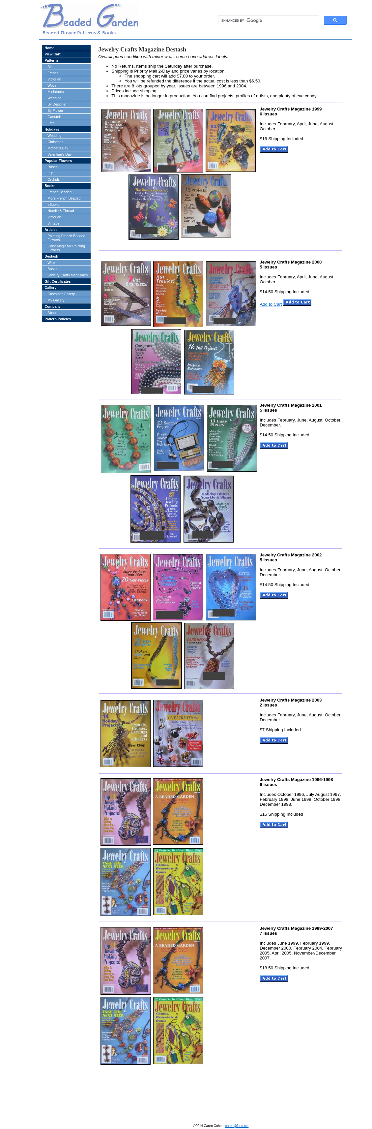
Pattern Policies (57, 319)
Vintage (53, 223)
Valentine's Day (59, 154)
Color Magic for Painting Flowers (66, 248)
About (52, 313)
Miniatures (55, 92)
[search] (268, 20)
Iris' (50, 173)
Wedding (54, 98)
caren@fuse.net (237, 1126)
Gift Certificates (57, 281)
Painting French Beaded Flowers (66, 238)
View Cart (52, 54)
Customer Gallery (61, 294)
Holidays (51, 129)
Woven (52, 85)
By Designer (57, 104)
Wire (51, 263)
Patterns (51, 60)
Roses (52, 167)
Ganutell (54, 117)
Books (49, 186)
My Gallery (55, 300)
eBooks (53, 204)
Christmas (55, 142)
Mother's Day (57, 148)
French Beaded (59, 192)
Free (51, 123)
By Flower (55, 110)
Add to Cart (271, 304)
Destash (51, 256)
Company (52, 306)
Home (49, 48)
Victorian (54, 79)
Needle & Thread (60, 211)
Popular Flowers (58, 161)
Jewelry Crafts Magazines (67, 275)
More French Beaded (63, 198)
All (49, 67)
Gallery (50, 288)
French (52, 73)
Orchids (53, 179)
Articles (50, 230)
